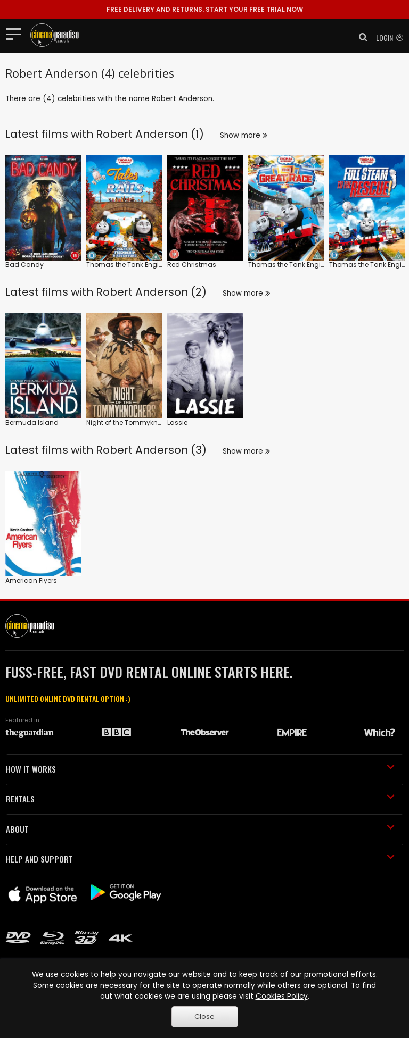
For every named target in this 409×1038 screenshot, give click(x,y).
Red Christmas (191, 264)
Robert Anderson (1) (150, 134)
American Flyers (31, 580)
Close (204, 1016)
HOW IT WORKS (200, 769)
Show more (243, 135)
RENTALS (200, 799)
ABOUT (200, 829)
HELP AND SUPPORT (200, 859)
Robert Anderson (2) (151, 291)
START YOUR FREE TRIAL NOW (205, 9)
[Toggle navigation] (16, 33)
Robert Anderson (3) (151, 449)
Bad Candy (24, 264)
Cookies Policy (282, 996)
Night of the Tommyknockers (132, 422)
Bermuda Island (32, 422)
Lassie (177, 422)
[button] (360, 37)
